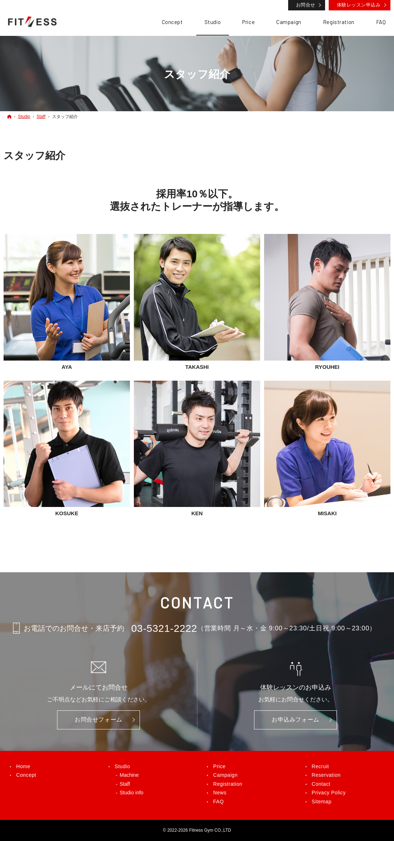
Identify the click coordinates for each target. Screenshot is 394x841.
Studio (122, 766)
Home (23, 766)
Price (219, 766)
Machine (129, 775)
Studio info (132, 792)
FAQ (218, 801)
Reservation (326, 775)
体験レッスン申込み (359, 5)
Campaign (225, 775)
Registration (227, 784)
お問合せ (305, 5)
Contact (321, 784)
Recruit (320, 766)
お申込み (295, 719)
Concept (26, 775)
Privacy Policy (329, 792)
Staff (125, 784)
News (219, 792)
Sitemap (322, 801)
